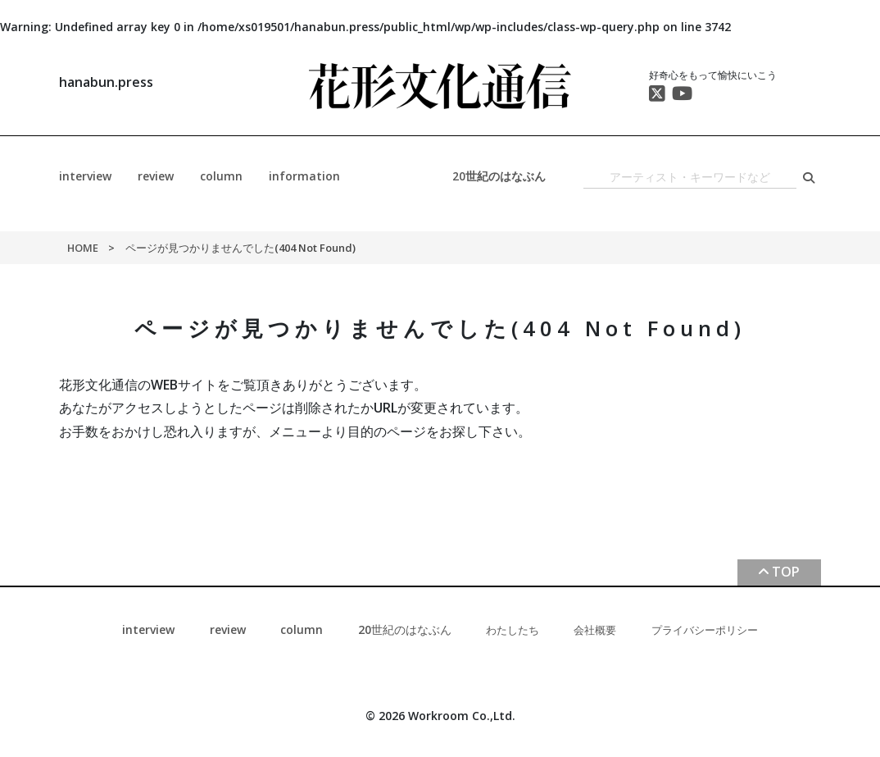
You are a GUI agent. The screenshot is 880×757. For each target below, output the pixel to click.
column (221, 176)
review (156, 176)
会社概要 (595, 629)
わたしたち (512, 629)
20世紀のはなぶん (499, 176)
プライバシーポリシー (704, 629)
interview (85, 176)
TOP (786, 572)
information (304, 176)
